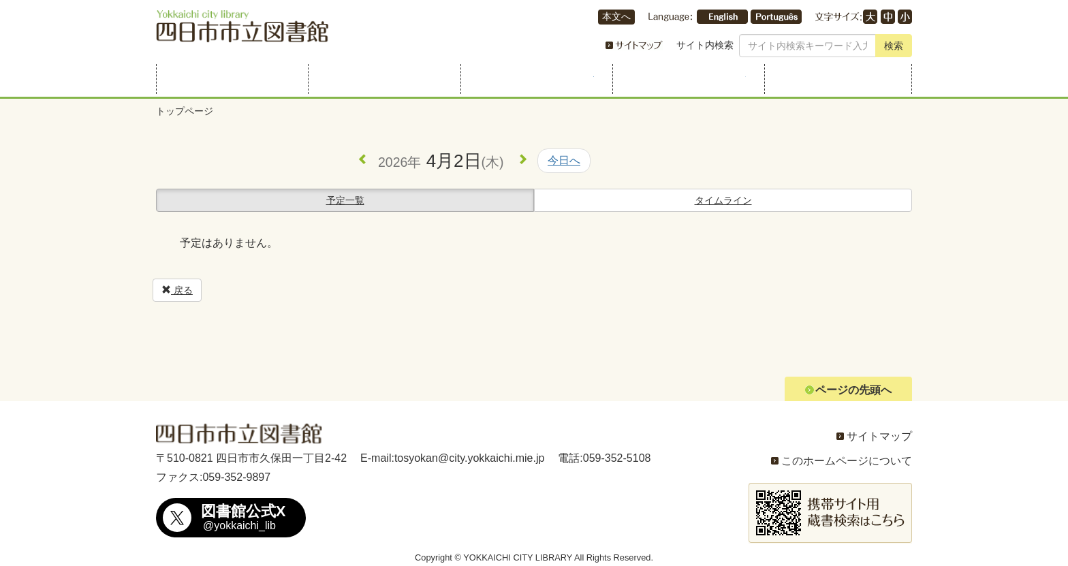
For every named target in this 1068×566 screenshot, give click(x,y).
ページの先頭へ (853, 390)
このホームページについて (846, 461)
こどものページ (686, 79)
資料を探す (381, 79)
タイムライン (723, 200)
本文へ (616, 17)
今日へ (564, 160)
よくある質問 (838, 79)
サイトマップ (879, 436)
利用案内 (229, 79)
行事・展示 (534, 79)
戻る (177, 290)
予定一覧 (345, 200)
